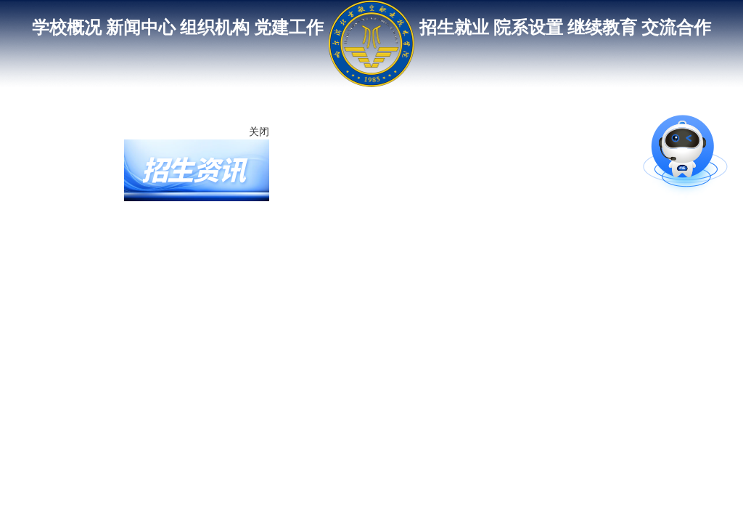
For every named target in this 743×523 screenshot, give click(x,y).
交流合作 (676, 27)
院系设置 (528, 27)
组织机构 (215, 27)
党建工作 (289, 27)
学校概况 (67, 27)
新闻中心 (141, 27)
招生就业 (454, 27)
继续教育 (602, 27)
